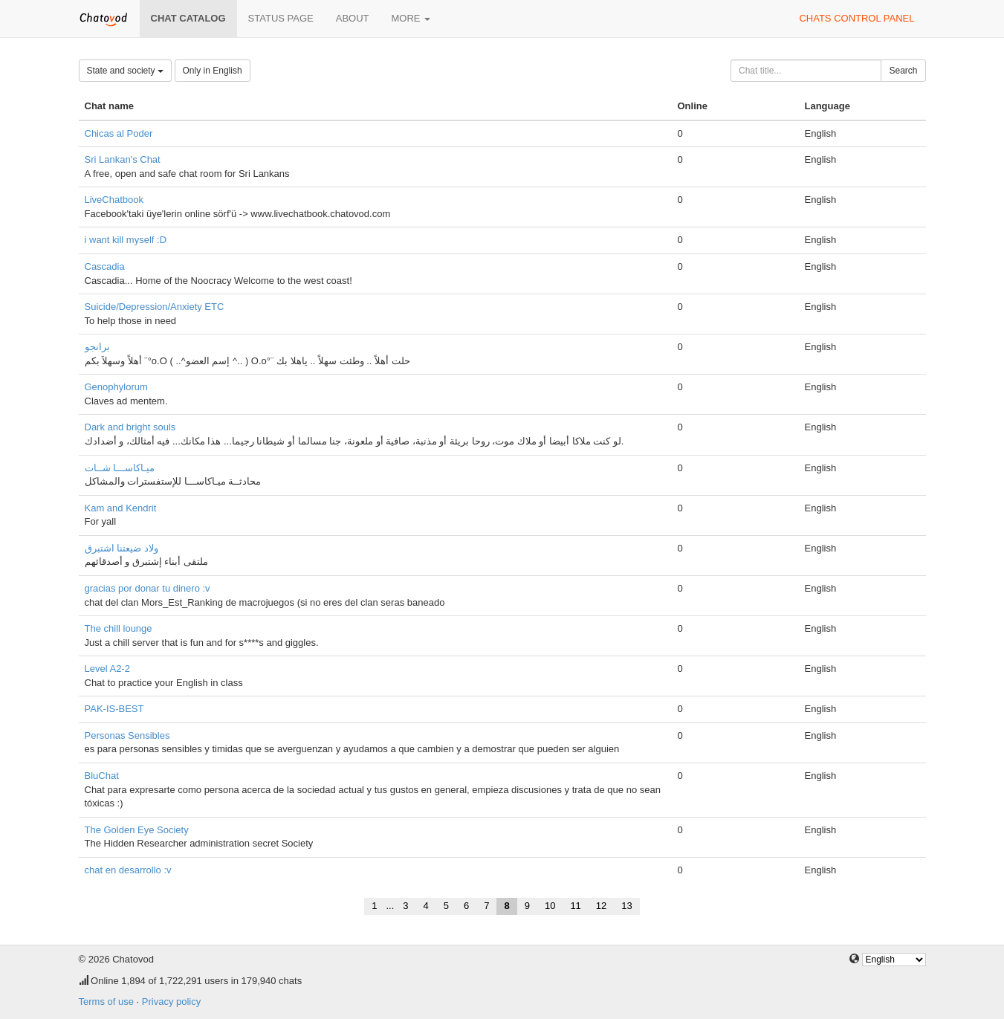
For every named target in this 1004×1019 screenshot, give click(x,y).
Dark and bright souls (130, 427)
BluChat (102, 775)
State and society (125, 70)
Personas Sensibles (127, 735)
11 (575, 905)
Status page (281, 18)
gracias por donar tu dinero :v (147, 588)
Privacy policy (171, 1001)
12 (601, 905)
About (352, 18)
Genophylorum (116, 386)
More (411, 18)
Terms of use (106, 1001)
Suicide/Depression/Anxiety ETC (154, 306)
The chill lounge (118, 628)
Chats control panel (856, 18)
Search (903, 70)
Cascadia (105, 266)
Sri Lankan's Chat (123, 159)
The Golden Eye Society (137, 829)
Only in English (212, 70)
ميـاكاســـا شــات (120, 467)
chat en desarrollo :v (128, 870)
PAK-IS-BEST (114, 708)
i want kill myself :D (126, 239)
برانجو (97, 346)
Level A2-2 (107, 668)
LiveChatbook (114, 199)
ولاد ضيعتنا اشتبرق (121, 548)
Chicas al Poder (119, 133)
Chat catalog (188, 18)
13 (626, 905)
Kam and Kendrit (121, 508)
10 (550, 905)
